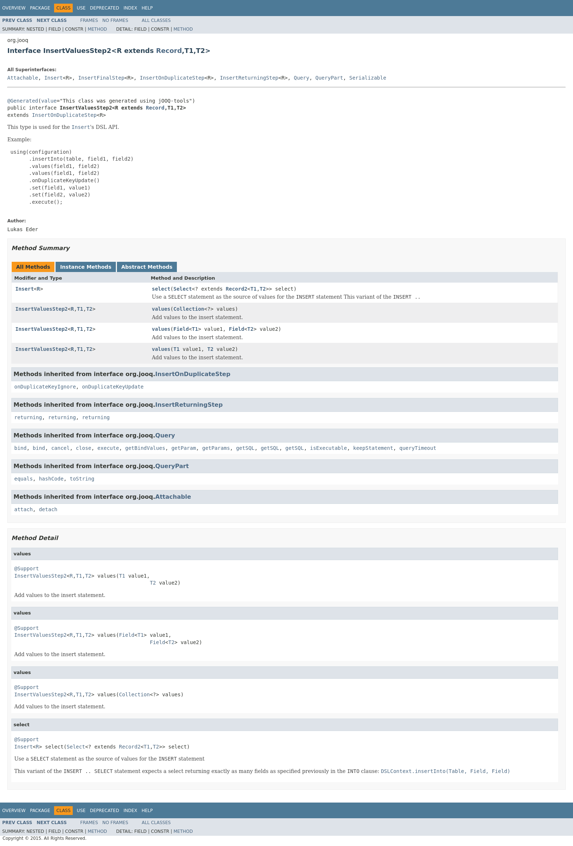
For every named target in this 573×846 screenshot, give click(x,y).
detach (48, 509)
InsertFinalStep (101, 78)
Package (40, 8)
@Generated (22, 101)
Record (169, 50)
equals (23, 479)
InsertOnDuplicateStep (172, 78)
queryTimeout (417, 448)
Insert (53, 78)
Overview (14, 8)
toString (82, 479)
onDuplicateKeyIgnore (45, 387)
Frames (89, 20)
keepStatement (373, 448)
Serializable (367, 78)
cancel (60, 448)
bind (20, 448)
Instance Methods (85, 267)
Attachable (22, 78)
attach (23, 509)
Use (81, 8)
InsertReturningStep (249, 78)
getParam (183, 448)
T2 (263, 289)
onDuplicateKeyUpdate (113, 387)
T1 (253, 289)
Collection (189, 309)
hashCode (51, 479)
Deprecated (104, 8)
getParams (216, 448)
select (161, 289)
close (83, 448)
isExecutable (328, 448)
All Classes (156, 20)
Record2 (236, 289)
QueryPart (329, 78)
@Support (26, 568)
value (49, 101)
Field (181, 329)
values (161, 309)
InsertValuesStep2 (41, 309)
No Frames (115, 20)
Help (147, 8)
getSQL (245, 448)
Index (130, 8)
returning (28, 417)
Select (183, 289)
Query (301, 78)
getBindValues (145, 448)
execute (108, 448)
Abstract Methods (146, 267)
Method (97, 29)
